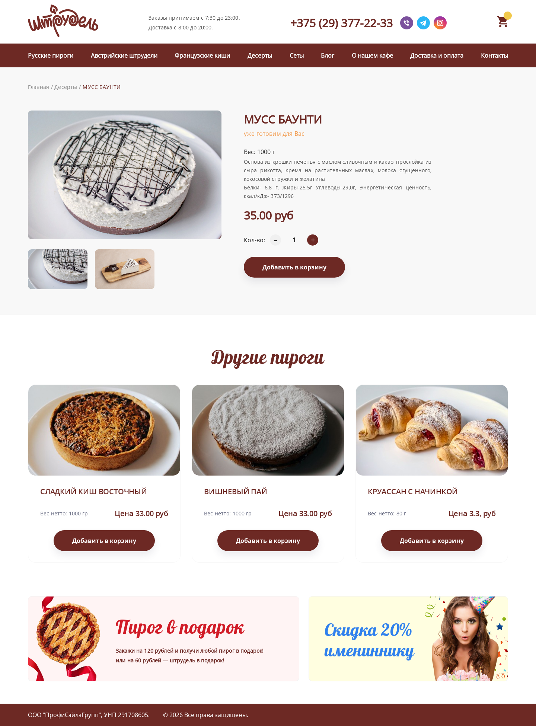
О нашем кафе (372, 55)
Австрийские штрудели (124, 55)
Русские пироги (50, 55)
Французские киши (202, 55)
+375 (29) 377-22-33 (341, 23)
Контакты (494, 55)
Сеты (297, 55)
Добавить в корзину (294, 267)
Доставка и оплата (436, 55)
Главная (38, 86)
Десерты (260, 55)
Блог (327, 55)
